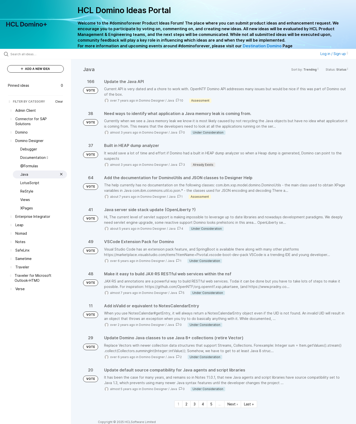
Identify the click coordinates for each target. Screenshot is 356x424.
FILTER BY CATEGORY (26, 101)
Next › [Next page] (232, 404)
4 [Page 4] (203, 404)
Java (170, 100)
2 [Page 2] (186, 404)
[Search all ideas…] (41, 54)
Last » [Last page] (249, 404)
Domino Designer (152, 100)
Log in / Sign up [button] (334, 54)
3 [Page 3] (195, 404)
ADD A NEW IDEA (35, 69)
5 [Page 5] (211, 404)
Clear (59, 101)
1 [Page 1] (178, 404)
